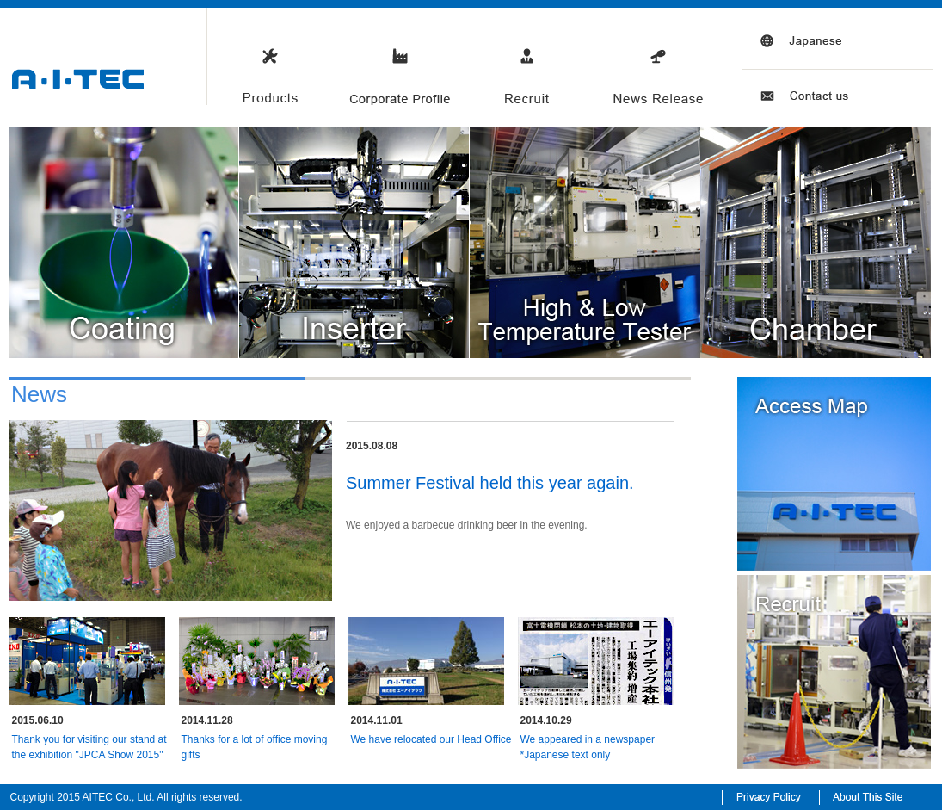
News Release (658, 58)
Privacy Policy (769, 795)
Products (271, 58)
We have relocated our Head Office (431, 739)
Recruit (529, 58)
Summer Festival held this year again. (490, 482)
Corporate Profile (400, 58)
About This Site (876, 795)
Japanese (787, 58)
